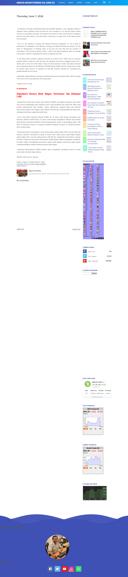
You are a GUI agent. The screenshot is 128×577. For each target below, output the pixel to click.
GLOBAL (88, 2)
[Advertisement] (97, 285)
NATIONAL (62, 2)
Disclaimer (74, 569)
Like (110, 241)
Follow (109, 246)
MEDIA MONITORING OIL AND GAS (37, 2)
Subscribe (108, 250)
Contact (52, 569)
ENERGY (71, 2)
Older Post (22, 231)
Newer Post (74, 231)
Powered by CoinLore (97, 386)
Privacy (63, 569)
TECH (95, 2)
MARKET (79, 2)
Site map (87, 569)
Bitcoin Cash (97, 372)
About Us (41, 569)
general (24, 166)
